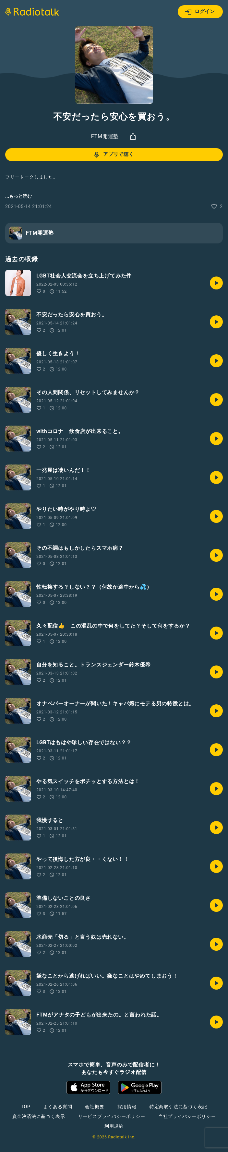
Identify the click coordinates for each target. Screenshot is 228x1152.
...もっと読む (18, 196)
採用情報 (127, 1106)
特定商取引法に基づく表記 (178, 1106)
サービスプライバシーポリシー (111, 1116)
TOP (25, 1106)
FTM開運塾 (105, 136)
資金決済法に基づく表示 (38, 1116)
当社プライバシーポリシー (187, 1116)
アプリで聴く (113, 155)
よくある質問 (57, 1106)
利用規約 (114, 1126)
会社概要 (94, 1106)
